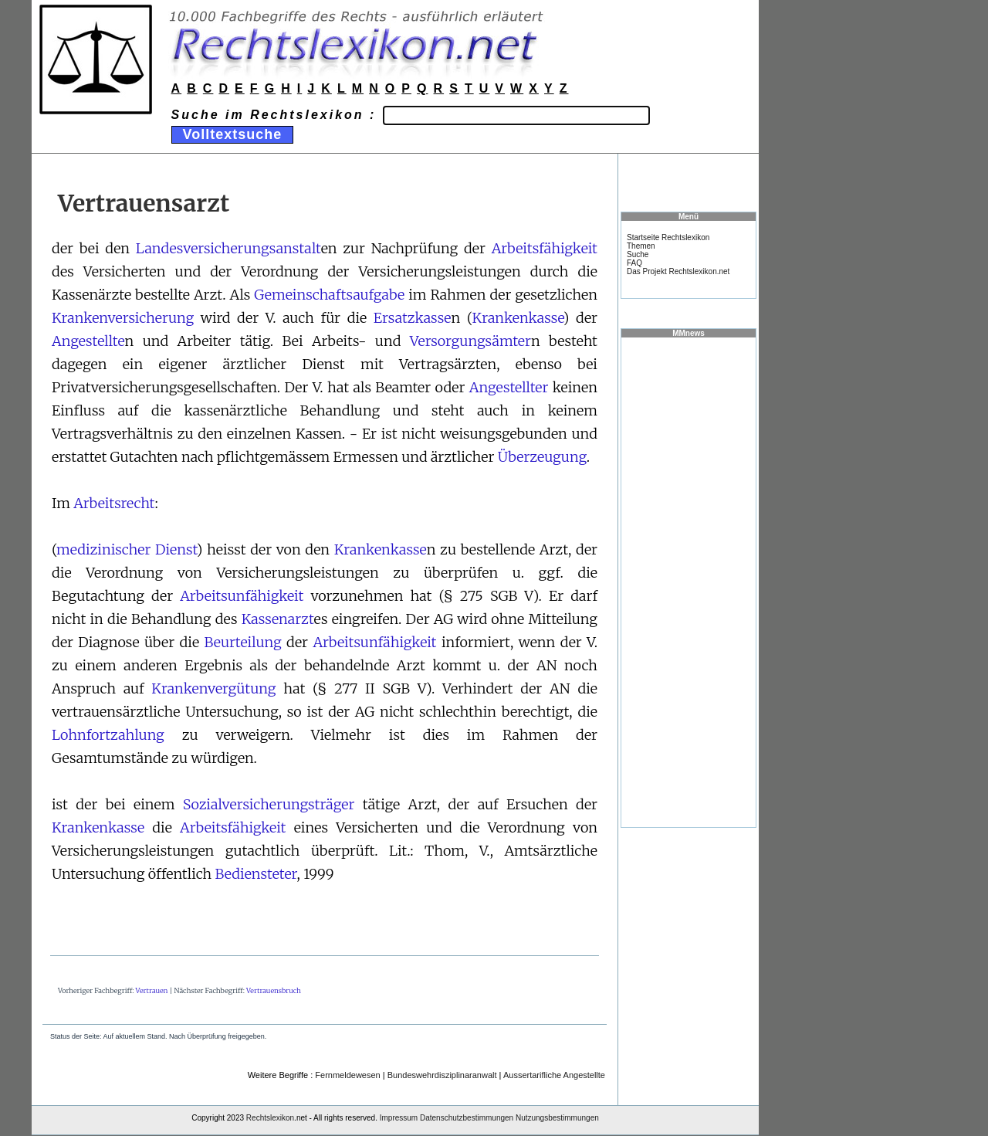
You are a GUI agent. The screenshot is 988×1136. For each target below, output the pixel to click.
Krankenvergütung (213, 688)
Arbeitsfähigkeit (544, 248)
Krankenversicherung (123, 318)
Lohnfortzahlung (108, 735)
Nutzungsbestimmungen (557, 1118)
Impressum (399, 1118)
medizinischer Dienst (126, 549)
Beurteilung (242, 642)
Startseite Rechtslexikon (668, 237)
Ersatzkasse (413, 318)
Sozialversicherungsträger (269, 804)
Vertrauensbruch (273, 990)
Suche (637, 254)
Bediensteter (255, 874)
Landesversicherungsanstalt (228, 248)
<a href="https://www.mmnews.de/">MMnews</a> (688, 581)
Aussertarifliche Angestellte (554, 1075)
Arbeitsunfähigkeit (241, 596)
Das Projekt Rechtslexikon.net (678, 271)
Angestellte (88, 341)
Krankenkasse (517, 318)
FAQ (634, 263)
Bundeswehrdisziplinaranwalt (442, 1075)
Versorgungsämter (470, 341)
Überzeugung (542, 457)
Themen (641, 246)
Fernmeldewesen (347, 1075)
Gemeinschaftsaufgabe (329, 294)
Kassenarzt (278, 619)
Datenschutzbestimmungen (466, 1118)
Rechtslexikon (270, 1118)
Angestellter (509, 387)
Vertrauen (152, 990)
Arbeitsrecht (113, 503)
